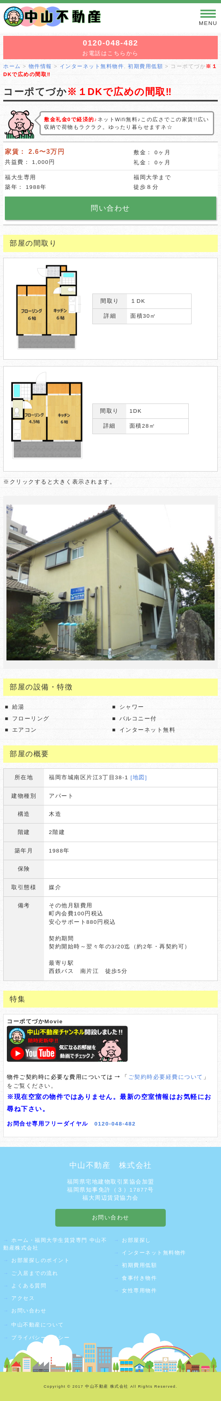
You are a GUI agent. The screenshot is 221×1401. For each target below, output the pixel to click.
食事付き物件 (139, 1278)
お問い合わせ (28, 1311)
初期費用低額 (139, 1265)
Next (206, 582)
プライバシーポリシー (40, 1338)
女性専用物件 (139, 1290)
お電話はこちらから (110, 47)
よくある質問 (28, 1286)
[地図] (139, 777)
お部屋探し (136, 1240)
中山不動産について (37, 1325)
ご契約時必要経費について (165, 1077)
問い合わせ (110, 208)
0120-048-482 (115, 1124)
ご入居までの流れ (34, 1273)
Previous (10, 582)
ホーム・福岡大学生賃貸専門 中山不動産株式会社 (55, 1244)
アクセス (23, 1298)
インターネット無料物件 (154, 1253)
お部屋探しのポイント (40, 1260)
